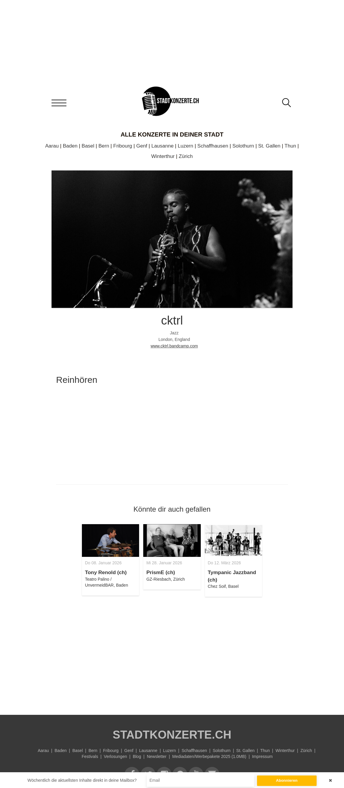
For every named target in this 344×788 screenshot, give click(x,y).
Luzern (185, 146)
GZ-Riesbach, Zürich (165, 579)
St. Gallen (269, 146)
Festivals (90, 756)
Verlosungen (115, 756)
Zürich (186, 156)
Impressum (262, 756)
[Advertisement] (172, 652)
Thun (290, 146)
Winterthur (163, 156)
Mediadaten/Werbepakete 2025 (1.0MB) (209, 756)
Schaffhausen (212, 146)
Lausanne (162, 146)
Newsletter (156, 756)
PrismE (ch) (160, 572)
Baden (70, 146)
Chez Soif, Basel (223, 586)
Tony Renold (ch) (106, 572)
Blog (137, 756)
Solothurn (243, 146)
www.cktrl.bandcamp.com (174, 346)
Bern (103, 146)
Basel (88, 146)
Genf (141, 146)
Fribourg (122, 146)
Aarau (52, 146)
